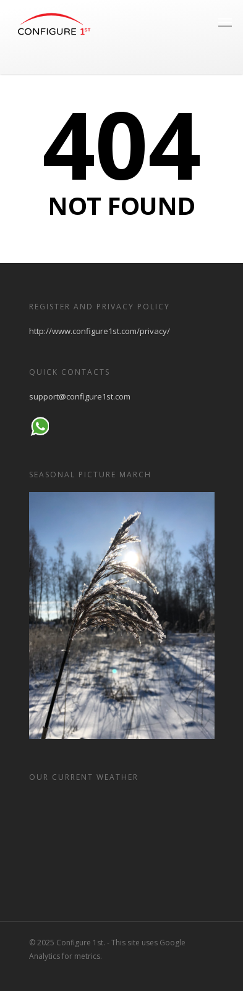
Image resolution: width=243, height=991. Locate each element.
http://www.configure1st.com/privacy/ (99, 331)
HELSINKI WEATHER (122, 841)
